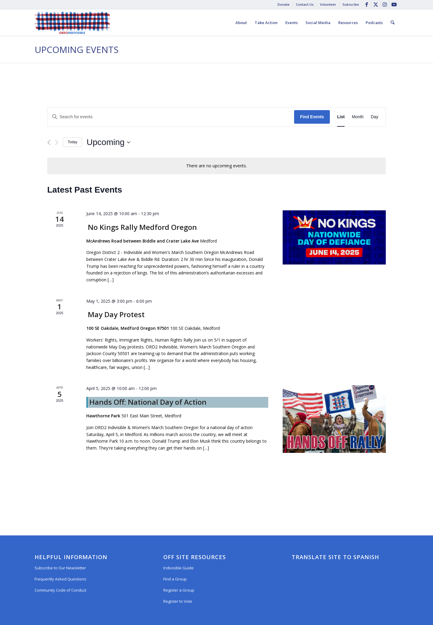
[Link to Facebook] (366, 4)
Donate (284, 4)
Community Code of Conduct (60, 590)
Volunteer (328, 4)
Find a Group (175, 579)
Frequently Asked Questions (60, 579)
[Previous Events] (49, 142)
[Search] (392, 22)
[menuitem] (284, 4)
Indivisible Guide (178, 568)
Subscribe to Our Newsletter (60, 568)
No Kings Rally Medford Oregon (142, 227)
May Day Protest (116, 314)
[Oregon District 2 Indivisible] (72, 22)
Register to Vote (177, 601)
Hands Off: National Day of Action (148, 402)
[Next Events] (56, 142)
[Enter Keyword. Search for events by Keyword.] (171, 116)
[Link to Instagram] (384, 4)
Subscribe (350, 4)
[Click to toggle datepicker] (108, 142)
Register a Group (178, 590)
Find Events (312, 116)
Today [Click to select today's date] (72, 142)
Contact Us (305, 4)
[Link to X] (375, 4)
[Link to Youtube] (393, 4)
